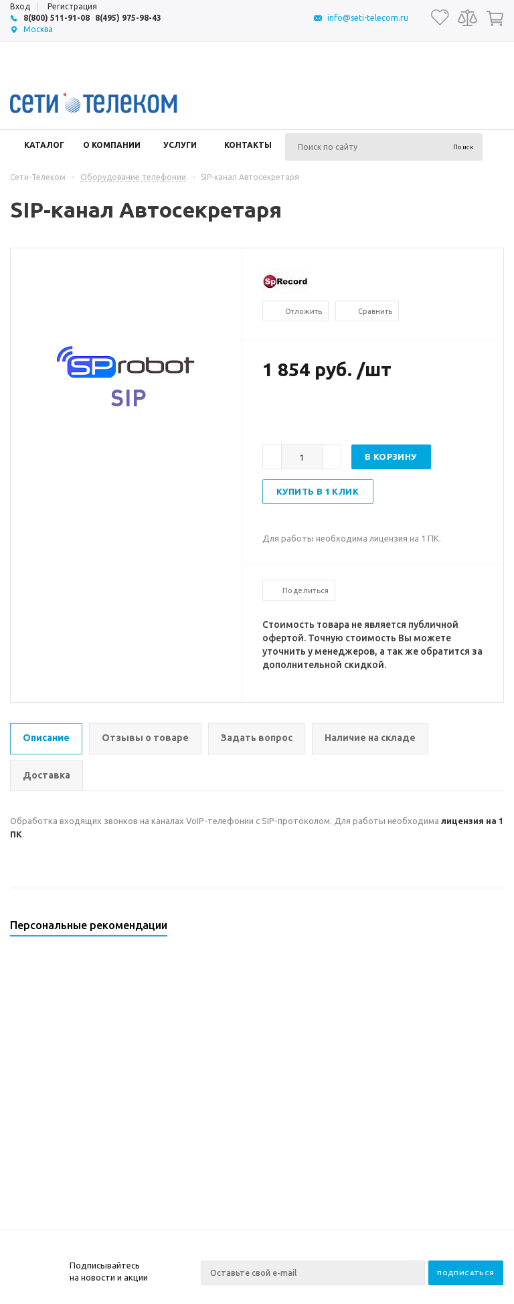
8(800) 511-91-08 (56, 17)
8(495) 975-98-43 (128, 17)
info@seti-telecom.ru (367, 17)
